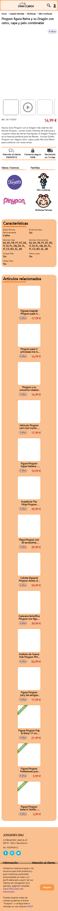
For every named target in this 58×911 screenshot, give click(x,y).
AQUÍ (30, 906)
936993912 (12, 847)
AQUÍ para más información (13, 890)
